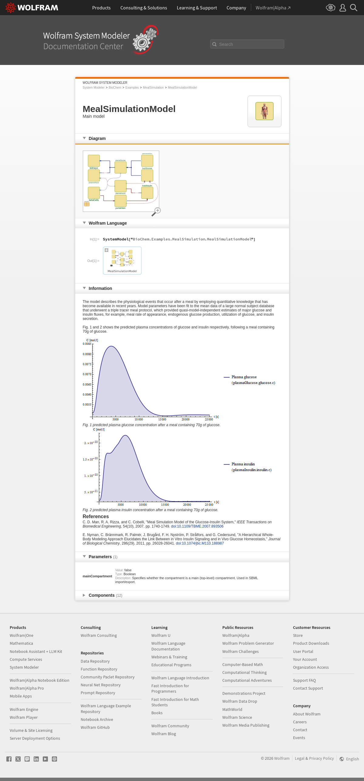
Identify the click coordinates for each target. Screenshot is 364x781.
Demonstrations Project (243, 693)
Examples (132, 87)
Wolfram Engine (24, 709)
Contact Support (308, 688)
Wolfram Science (237, 717)
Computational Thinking (244, 672)
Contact (300, 729)
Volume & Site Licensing (31, 730)
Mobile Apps (21, 696)
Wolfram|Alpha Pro (27, 688)
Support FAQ (304, 680)
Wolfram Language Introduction (180, 678)
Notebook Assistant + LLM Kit (36, 651)
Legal (300, 758)
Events (299, 737)
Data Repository (95, 661)
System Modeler (94, 87)
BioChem (115, 87)
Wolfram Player (24, 717)
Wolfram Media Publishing (245, 725)
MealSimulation (153, 87)
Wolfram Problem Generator (248, 643)
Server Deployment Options (35, 738)
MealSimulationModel (182, 87)
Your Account (305, 659)
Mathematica (21, 643)
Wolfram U (160, 635)
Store (298, 635)
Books (157, 712)
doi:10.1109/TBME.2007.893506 (197, 526)
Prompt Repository (98, 692)
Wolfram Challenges (240, 651)
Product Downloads (311, 643)
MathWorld (232, 709)
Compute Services (26, 659)
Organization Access (311, 667)
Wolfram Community (170, 725)
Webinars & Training (169, 657)
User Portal (303, 651)
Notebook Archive (97, 719)
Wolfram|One (21, 635)
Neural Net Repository (101, 685)
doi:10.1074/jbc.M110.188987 (200, 543)
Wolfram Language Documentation (168, 645)
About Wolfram (307, 714)
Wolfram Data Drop (239, 701)
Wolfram (282, 758)
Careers (300, 722)
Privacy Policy (321, 758)
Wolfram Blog (163, 733)
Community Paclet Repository (108, 677)
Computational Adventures (247, 680)
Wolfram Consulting (99, 635)
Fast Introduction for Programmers (170, 688)
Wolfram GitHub (95, 727)
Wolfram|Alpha (235, 635)
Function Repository (99, 669)
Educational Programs (171, 664)
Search (226, 44)
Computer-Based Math (242, 664)
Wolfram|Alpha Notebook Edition (39, 680)
